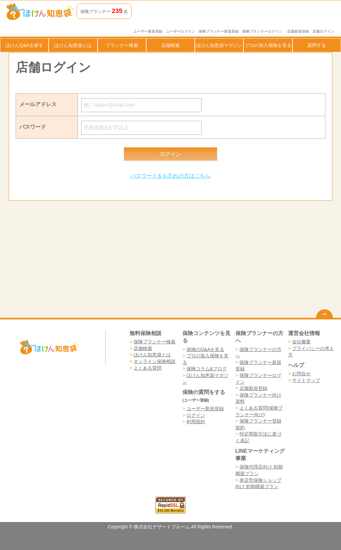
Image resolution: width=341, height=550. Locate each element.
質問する (316, 45)
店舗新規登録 (298, 31)
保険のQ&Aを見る (205, 349)
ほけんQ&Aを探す (24, 45)
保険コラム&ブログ (206, 368)
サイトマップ (306, 380)
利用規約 (195, 421)
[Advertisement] (89, 259)
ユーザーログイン (180, 31)
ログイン (195, 415)
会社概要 (301, 341)
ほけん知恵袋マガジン (219, 45)
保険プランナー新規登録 (218, 31)
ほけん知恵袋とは (73, 45)
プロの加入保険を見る (268, 45)
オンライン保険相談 (154, 361)
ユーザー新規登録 (148, 31)
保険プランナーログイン (262, 31)
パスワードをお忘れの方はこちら (170, 176)
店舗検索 (170, 45)
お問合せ (301, 373)
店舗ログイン (323, 31)
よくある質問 (148, 368)
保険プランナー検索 (154, 341)
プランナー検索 (122, 45)
